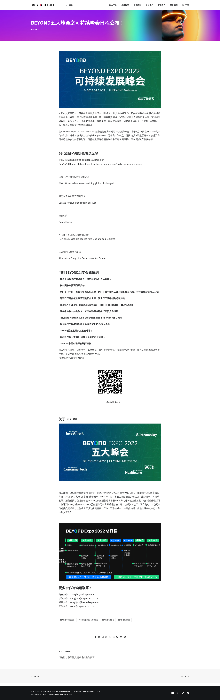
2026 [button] (70, 5)
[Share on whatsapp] (113, 640)
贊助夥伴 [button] (162, 5)
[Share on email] (124, 640)
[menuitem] (68, 5)
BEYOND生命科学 (124, 623)
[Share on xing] (121, 640)
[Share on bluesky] (117, 640)
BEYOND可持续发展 (67, 623)
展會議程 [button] (137, 5)
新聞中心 (149, 5)
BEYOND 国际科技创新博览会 (88, 623)
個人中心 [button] (113, 5)
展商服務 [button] (125, 5)
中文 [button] (187, 5)
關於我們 (174, 5)
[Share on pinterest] (106, 640)
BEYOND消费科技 (108, 623)
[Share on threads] (102, 640)
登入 (74, 660)
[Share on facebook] (95, 640)
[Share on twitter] (99, 640)
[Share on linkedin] (110, 640)
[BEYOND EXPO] (43, 5)
